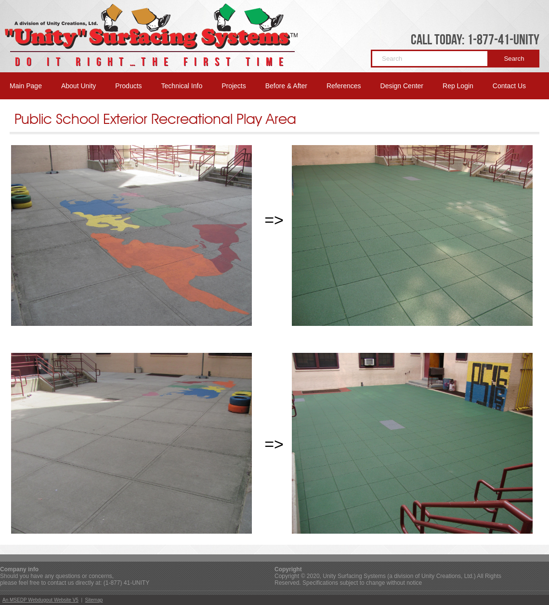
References (344, 86)
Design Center (402, 86)
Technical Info (182, 86)
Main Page (26, 86)
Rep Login (458, 86)
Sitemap (94, 600)
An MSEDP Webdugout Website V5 (40, 600)
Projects (234, 86)
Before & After (286, 86)
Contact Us (509, 86)
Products (128, 86)
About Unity (78, 86)
